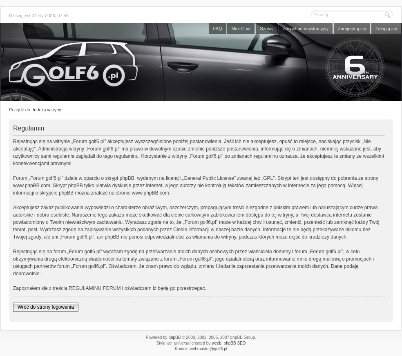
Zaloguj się (386, 28)
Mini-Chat (240, 28)
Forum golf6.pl (201, 64)
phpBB (174, 337)
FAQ (217, 28)
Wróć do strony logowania (46, 307)
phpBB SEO (235, 343)
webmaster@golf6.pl (208, 349)
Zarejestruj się (352, 28)
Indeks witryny (47, 109)
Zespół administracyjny (305, 28)
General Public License (209, 178)
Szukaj (266, 28)
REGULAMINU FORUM (95, 288)
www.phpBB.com (31, 185)
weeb (216, 343)
